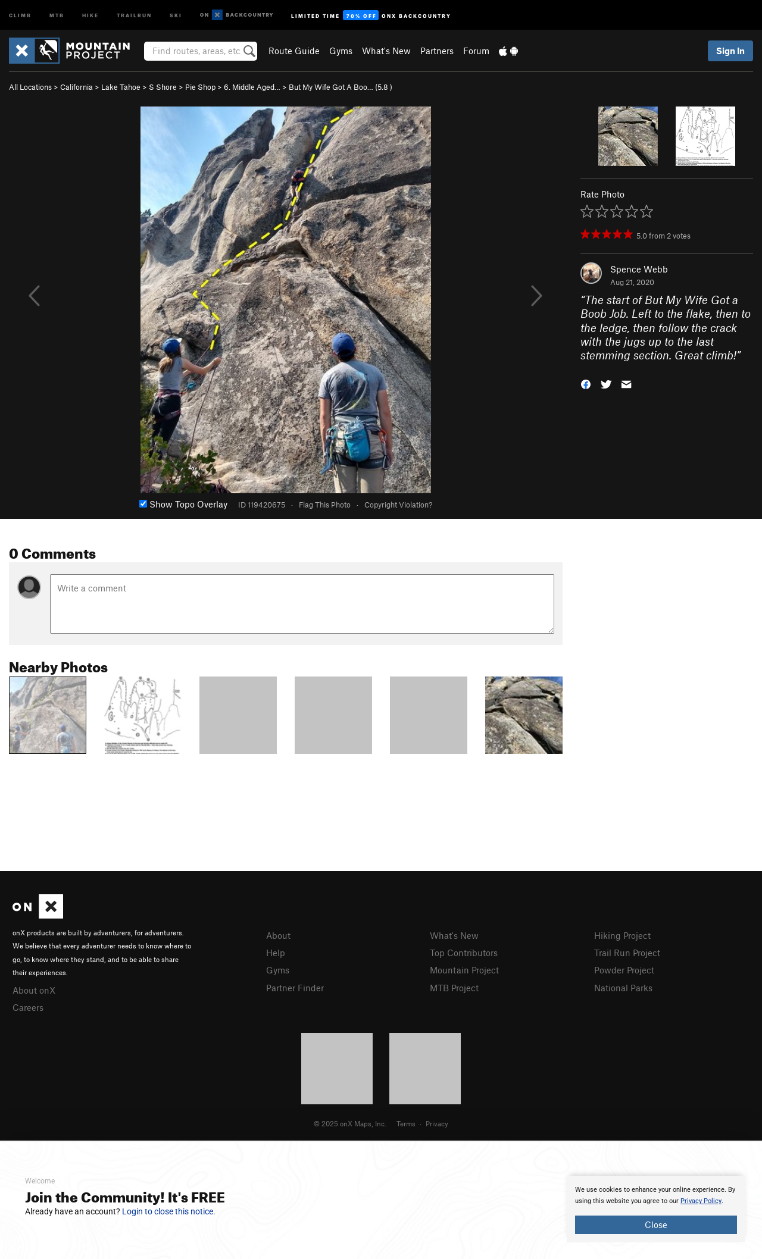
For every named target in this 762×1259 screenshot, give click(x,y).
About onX (34, 990)
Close (656, 1224)
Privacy (437, 1123)
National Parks (623, 987)
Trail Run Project (627, 952)
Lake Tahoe (120, 87)
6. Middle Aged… (252, 87)
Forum (476, 50)
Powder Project (624, 969)
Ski (176, 14)
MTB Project (454, 987)
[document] (656, 1209)
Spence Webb (639, 269)
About (278, 935)
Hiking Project (622, 935)
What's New (386, 50)
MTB (56, 14)
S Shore (163, 87)
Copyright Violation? (398, 504)
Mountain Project (464, 969)
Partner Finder (295, 987)
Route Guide (294, 50)
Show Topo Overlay (183, 504)
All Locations (30, 87)
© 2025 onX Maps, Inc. (350, 1123)
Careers (28, 1007)
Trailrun (134, 14)
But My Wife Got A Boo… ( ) (340, 87)
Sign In (730, 50)
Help (275, 952)
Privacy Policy (701, 1201)
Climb (20, 14)
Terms (406, 1123)
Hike (90, 14)
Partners (437, 50)
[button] (585, 383)
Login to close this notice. (169, 1211)
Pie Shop (200, 87)
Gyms (340, 50)
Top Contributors (464, 952)
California (76, 87)
